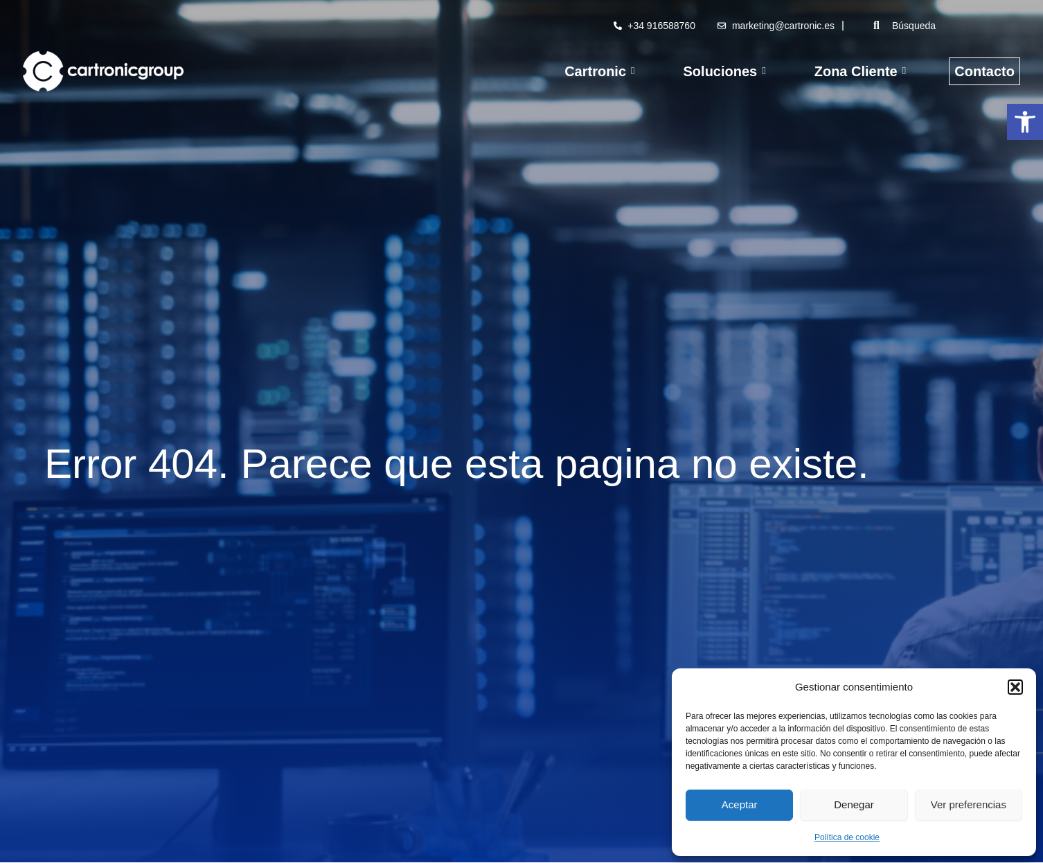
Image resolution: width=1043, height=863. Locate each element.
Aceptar (740, 804)
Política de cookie (847, 837)
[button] (1025, 122)
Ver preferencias (968, 804)
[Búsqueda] (952, 25)
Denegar (854, 804)
